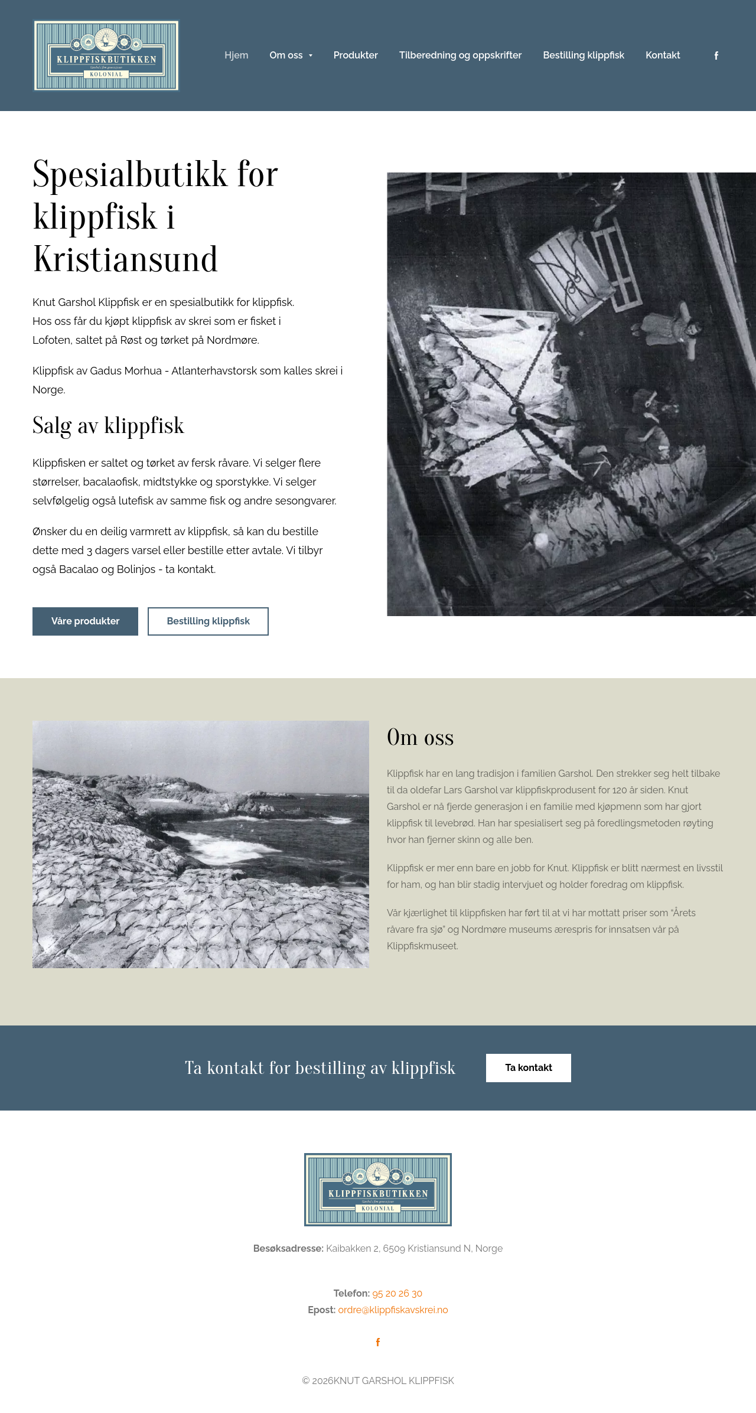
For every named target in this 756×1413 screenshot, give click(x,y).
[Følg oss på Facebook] (716, 55)
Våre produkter (85, 621)
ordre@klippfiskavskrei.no (393, 1310)
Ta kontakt (528, 1067)
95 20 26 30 (397, 1293)
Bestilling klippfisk (208, 621)
